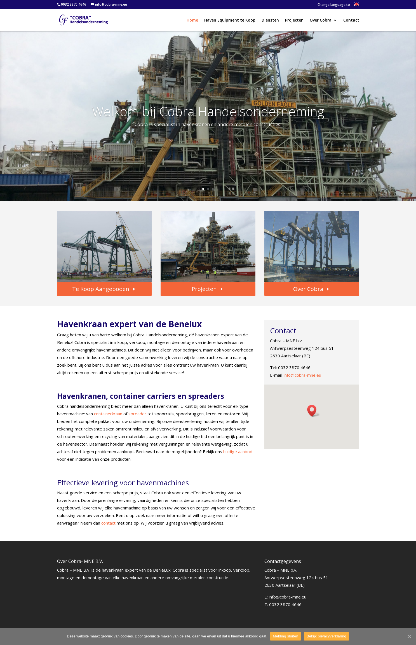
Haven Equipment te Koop (229, 20)
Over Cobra (321, 20)
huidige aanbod (237, 451)
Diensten (270, 20)
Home (192, 20)
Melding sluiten (285, 636)
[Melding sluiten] (409, 636)
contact (109, 523)
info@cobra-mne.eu (302, 375)
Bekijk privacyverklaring (326, 636)
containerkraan (108, 413)
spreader (137, 413)
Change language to (334, 5)
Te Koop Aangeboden (100, 289)
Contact (351, 20)
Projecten (294, 20)
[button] (313, 411)
